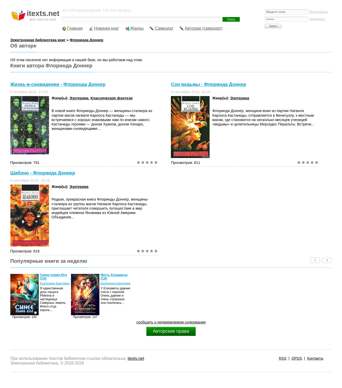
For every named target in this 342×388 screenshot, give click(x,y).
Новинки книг (106, 28)
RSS (283, 358)
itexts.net (136, 358)
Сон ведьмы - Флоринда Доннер (208, 84)
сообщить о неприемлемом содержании (171, 322)
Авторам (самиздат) (203, 28)
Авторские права (171, 331)
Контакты (315, 358)
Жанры (137, 28)
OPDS (297, 358)
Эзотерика (78, 98)
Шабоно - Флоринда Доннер (42, 173)
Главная (75, 28)
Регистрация (318, 12)
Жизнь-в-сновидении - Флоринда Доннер (58, 84)
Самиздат (164, 28)
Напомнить (317, 19)
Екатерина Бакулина (55, 283)
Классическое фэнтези (111, 98)
